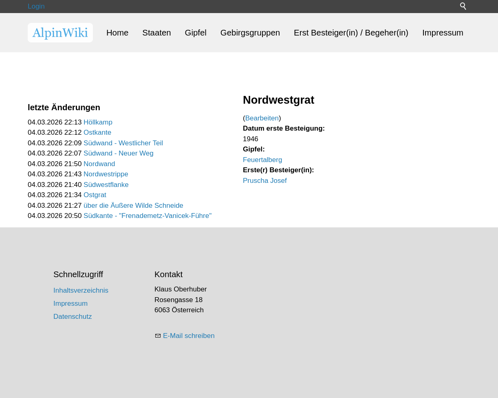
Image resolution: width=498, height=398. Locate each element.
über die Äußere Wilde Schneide (133, 205)
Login (36, 6)
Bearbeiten (262, 118)
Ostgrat (95, 195)
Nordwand (99, 164)
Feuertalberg (262, 160)
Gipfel (196, 32)
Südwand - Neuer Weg (119, 153)
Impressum (442, 32)
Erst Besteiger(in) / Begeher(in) (351, 32)
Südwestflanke (106, 185)
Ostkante (97, 132)
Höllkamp (98, 122)
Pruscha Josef (265, 181)
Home (117, 32)
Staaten (156, 32)
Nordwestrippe (106, 174)
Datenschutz (72, 316)
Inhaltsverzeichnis (80, 290)
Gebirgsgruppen (250, 32)
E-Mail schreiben (189, 336)
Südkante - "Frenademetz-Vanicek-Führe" (148, 216)
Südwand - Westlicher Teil (123, 143)
